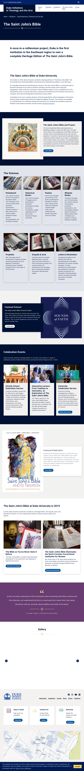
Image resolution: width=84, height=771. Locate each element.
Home (5, 16)
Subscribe (19, 720)
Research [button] (48, 7)
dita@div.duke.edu (48, 103)
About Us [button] (40, 8)
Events (70, 698)
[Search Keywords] (78, 2)
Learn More (49, 151)
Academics (51, 698)
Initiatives (12, 16)
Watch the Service (65, 412)
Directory (70, 722)
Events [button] (77, 7)
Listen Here (10, 326)
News (65, 698)
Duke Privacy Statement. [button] (23, 768)
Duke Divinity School (14, 2)
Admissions (43, 698)
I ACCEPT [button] (78, 766)
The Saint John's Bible (67, 8)
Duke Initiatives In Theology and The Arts (30, 16)
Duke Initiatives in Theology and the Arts (19, 9)
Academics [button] (56, 7)
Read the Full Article (14, 566)
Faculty (59, 698)
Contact (44, 720)
